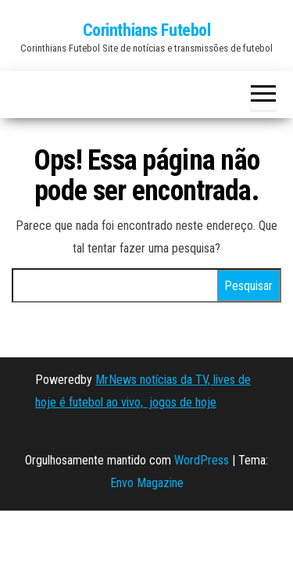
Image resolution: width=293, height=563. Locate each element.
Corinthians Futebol (147, 30)
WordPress (201, 460)
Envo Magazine (147, 482)
